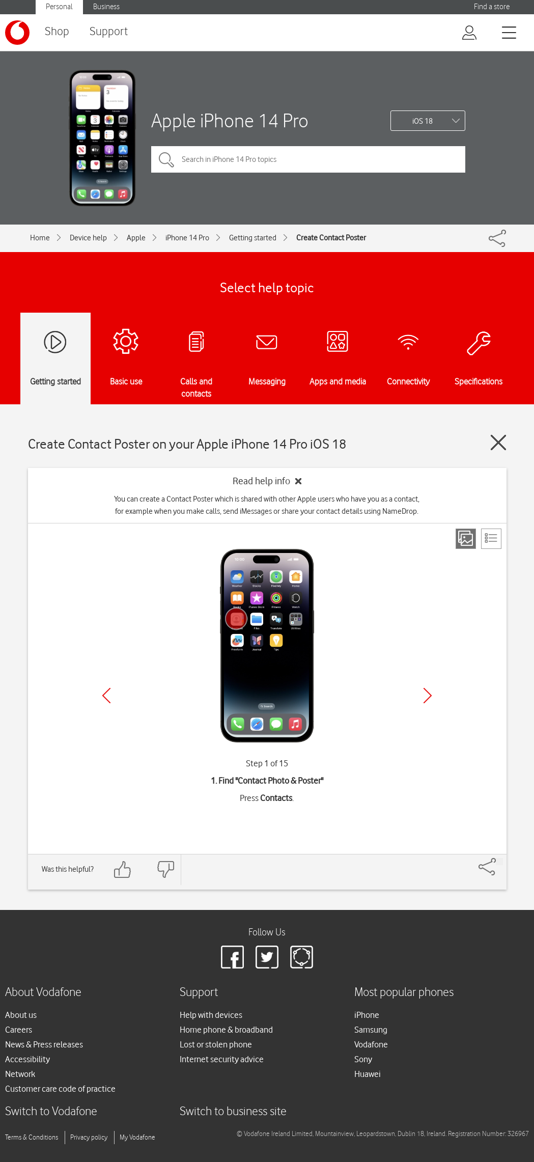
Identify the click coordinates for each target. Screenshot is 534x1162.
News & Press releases (44, 1044)
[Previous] (106, 695)
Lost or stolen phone (216, 1044)
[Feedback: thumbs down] (165, 869)
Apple (136, 237)
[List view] (491, 539)
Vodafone (371, 1044)
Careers (18, 1030)
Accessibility (27, 1059)
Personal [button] (59, 7)
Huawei (367, 1074)
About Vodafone (43, 992)
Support (109, 31)
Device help (88, 237)
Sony (363, 1059)
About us (21, 1015)
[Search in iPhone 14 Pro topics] (308, 159)
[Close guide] (498, 442)
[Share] (499, 861)
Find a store (492, 7)
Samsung (370, 1030)
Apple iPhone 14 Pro (229, 120)
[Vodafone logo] (17, 32)
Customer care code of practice (60, 1089)
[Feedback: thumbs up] (122, 869)
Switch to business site (233, 1111)
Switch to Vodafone (51, 1111)
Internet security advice (222, 1059)
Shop (57, 31)
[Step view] (466, 539)
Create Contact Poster (331, 237)
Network (20, 1074)
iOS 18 (422, 121)
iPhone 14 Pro (187, 237)
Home (40, 237)
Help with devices (211, 1015)
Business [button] (106, 7)
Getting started (252, 237)
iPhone (366, 1015)
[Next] (428, 695)
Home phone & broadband (226, 1030)
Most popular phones (404, 992)
